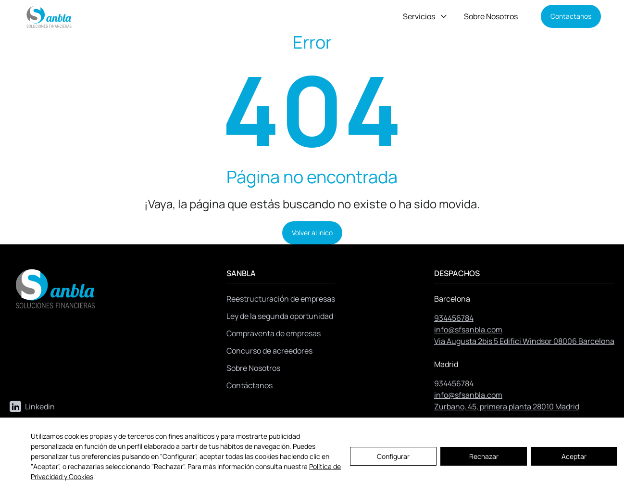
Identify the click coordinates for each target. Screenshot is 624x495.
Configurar (393, 456)
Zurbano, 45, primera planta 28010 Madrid (506, 406)
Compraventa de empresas (273, 333)
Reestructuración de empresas (280, 298)
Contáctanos (570, 16)
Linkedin (32, 406)
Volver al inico (312, 232)
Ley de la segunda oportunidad (279, 316)
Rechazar (484, 456)
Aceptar (574, 456)
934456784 (454, 318)
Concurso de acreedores (269, 350)
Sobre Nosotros (491, 16)
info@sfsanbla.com (468, 329)
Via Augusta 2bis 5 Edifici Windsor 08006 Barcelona (524, 341)
